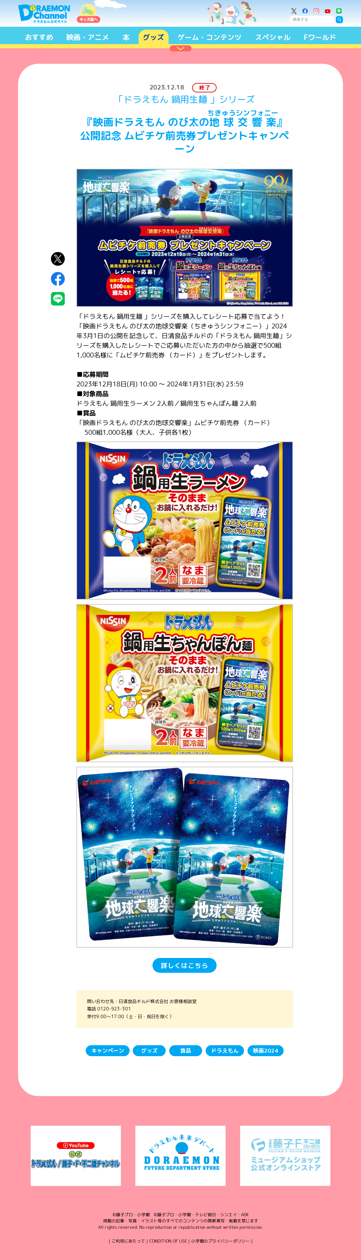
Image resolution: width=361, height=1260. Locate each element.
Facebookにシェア (58, 279)
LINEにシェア (58, 299)
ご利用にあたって (128, 1241)
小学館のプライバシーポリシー (220, 1241)
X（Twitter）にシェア (58, 259)
